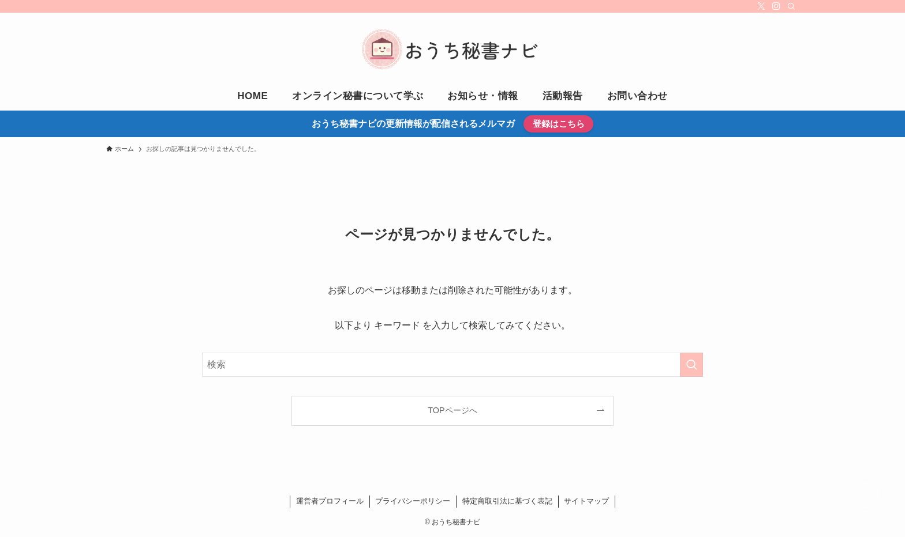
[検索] (791, 6)
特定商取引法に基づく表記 (507, 501)
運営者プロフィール (330, 501)
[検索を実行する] (691, 365)
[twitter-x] (761, 6)
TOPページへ (452, 410)
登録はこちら (559, 123)
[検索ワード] (452, 365)
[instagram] (776, 6)
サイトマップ (586, 501)
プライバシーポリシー (412, 501)
